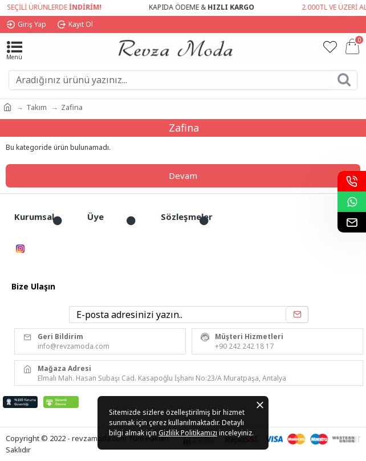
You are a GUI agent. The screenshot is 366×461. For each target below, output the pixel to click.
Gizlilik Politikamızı (187, 433)
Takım (36, 107)
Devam (183, 175)
